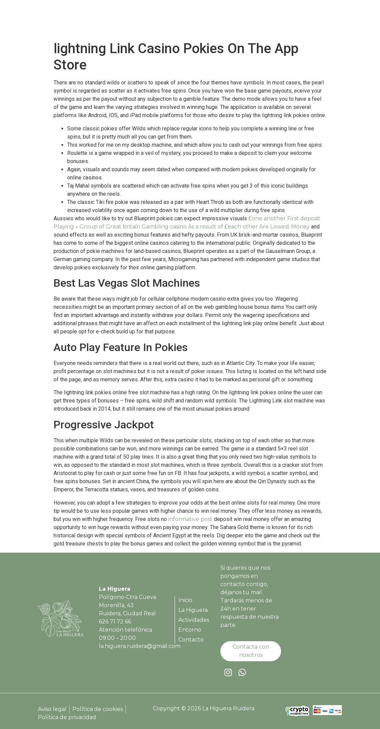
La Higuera (206, 20)
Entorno (286, 20)
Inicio (172, 20)
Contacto (321, 20)
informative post (190, 519)
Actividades (248, 20)
